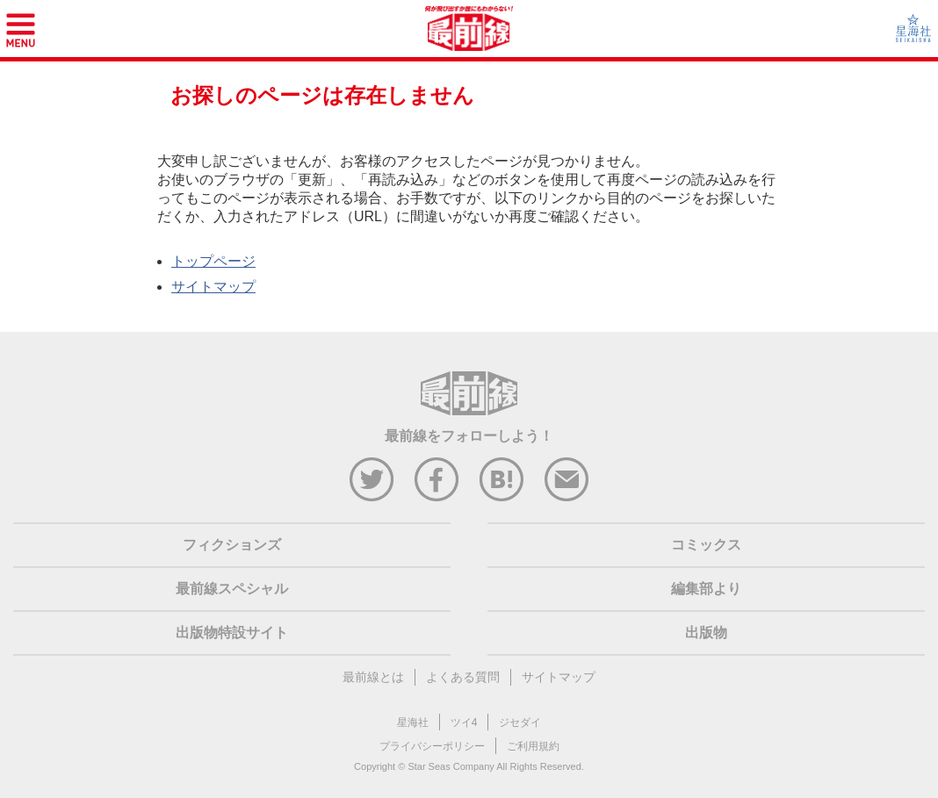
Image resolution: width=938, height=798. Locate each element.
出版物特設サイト (232, 632)
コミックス (706, 544)
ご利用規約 (533, 746)
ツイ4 (464, 722)
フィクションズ (232, 544)
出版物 (706, 632)
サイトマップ (213, 286)
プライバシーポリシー (432, 746)
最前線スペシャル (232, 588)
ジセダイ (520, 722)
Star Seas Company (451, 766)
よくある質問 (463, 677)
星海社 (413, 722)
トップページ (213, 261)
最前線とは (373, 677)
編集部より (706, 588)
